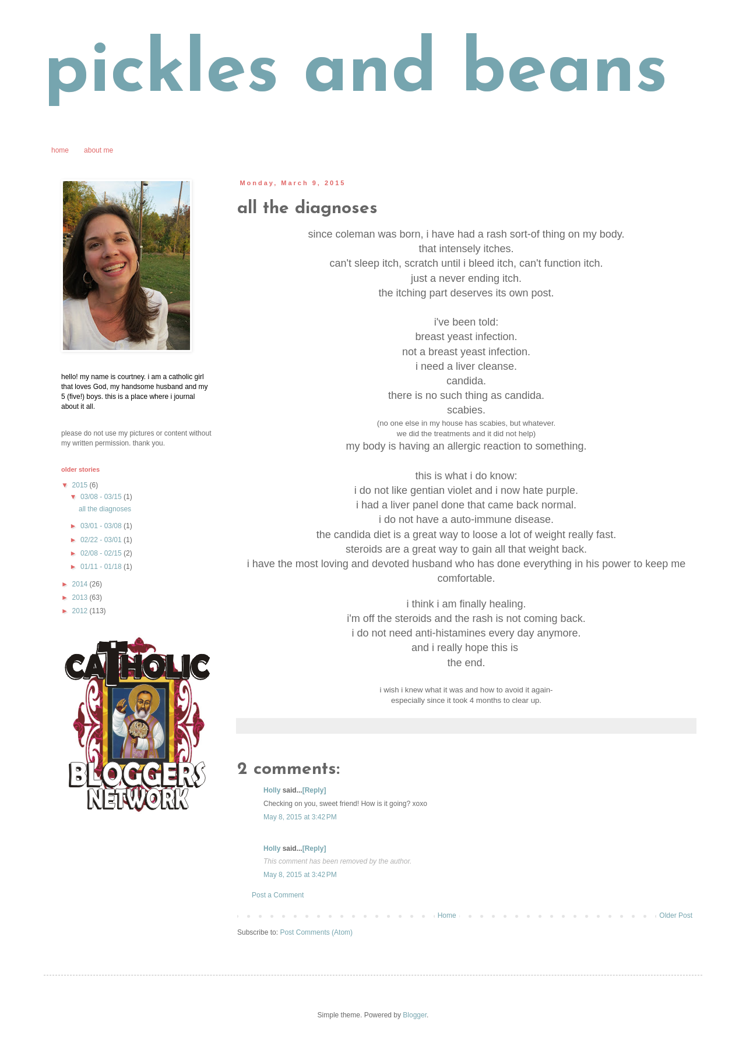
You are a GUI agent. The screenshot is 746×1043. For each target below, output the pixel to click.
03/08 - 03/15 (102, 497)
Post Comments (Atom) (316, 932)
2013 (81, 597)
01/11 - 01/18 (102, 567)
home (60, 150)
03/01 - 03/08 (102, 526)
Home (447, 915)
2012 (81, 611)
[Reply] (314, 790)
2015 (81, 485)
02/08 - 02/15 (102, 553)
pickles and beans (356, 72)
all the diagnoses (105, 509)
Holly (271, 790)
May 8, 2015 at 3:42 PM (300, 817)
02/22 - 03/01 (102, 540)
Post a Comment (278, 895)
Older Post (675, 915)
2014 (81, 584)
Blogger (415, 1015)
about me (98, 150)
